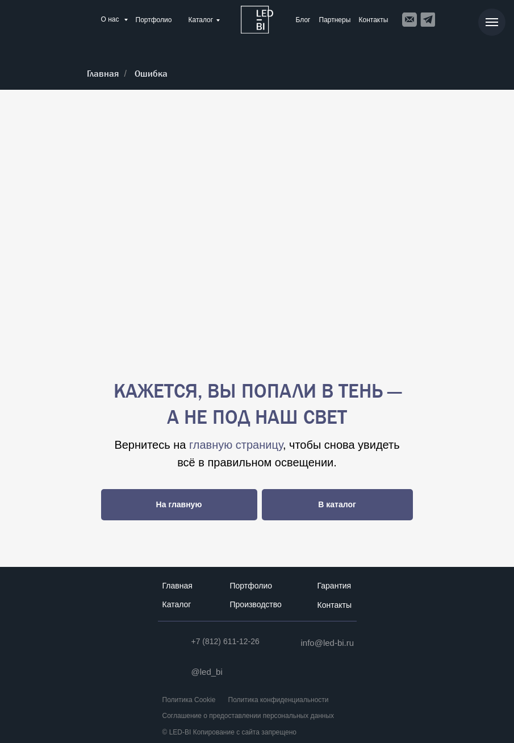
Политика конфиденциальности (278, 700)
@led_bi (207, 672)
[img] (257, 20)
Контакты (373, 20)
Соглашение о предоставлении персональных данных (248, 716)
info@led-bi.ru (327, 643)
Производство (256, 604)
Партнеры (335, 20)
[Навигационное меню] (492, 22)
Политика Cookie (189, 700)
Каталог (201, 20)
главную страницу (236, 445)
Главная (103, 73)
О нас (111, 19)
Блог (303, 20)
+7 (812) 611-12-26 (225, 641)
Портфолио (154, 20)
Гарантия (334, 585)
